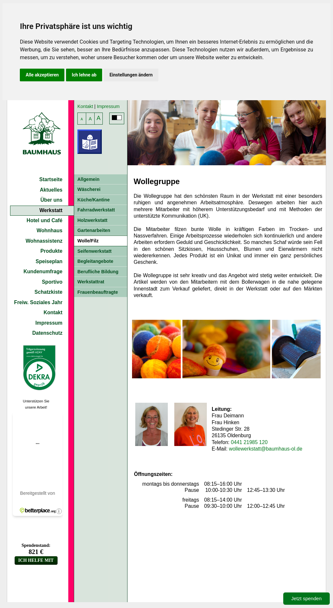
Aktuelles (51, 190)
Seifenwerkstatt (94, 251)
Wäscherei (88, 189)
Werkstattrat (90, 281)
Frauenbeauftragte (97, 292)
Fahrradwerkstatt (96, 209)
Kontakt (53, 312)
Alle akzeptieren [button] (42, 74)
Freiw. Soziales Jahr (38, 302)
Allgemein (88, 179)
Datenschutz (47, 333)
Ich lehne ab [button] (84, 74)
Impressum (48, 323)
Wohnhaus (50, 230)
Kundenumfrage (42, 271)
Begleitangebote (95, 261)
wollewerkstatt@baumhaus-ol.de (265, 449)
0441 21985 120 (249, 442)
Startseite (50, 179)
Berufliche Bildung (97, 271)
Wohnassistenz (44, 241)
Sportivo (52, 282)
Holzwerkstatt (92, 220)
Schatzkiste (48, 292)
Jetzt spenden (306, 598)
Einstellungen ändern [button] (131, 74)
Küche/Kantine (93, 199)
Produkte (51, 251)
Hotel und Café (44, 220)
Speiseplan (49, 261)
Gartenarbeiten (93, 230)
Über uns (51, 200)
